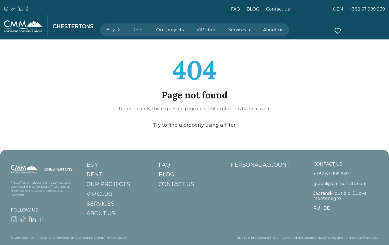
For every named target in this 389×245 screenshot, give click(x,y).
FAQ (235, 9)
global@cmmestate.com (340, 183)
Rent (137, 29)
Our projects (170, 29)
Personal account (260, 165)
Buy (113, 29)
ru (316, 208)
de (326, 208)
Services (239, 29)
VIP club (206, 29)
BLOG (253, 9)
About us (273, 29)
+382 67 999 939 (367, 9)
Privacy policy (116, 238)
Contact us (278, 9)
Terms (349, 238)
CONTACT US (327, 164)
